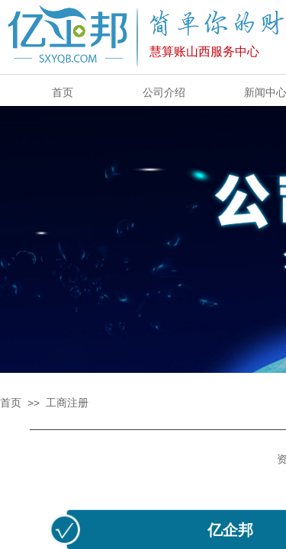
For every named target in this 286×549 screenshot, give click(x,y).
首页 (10, 403)
